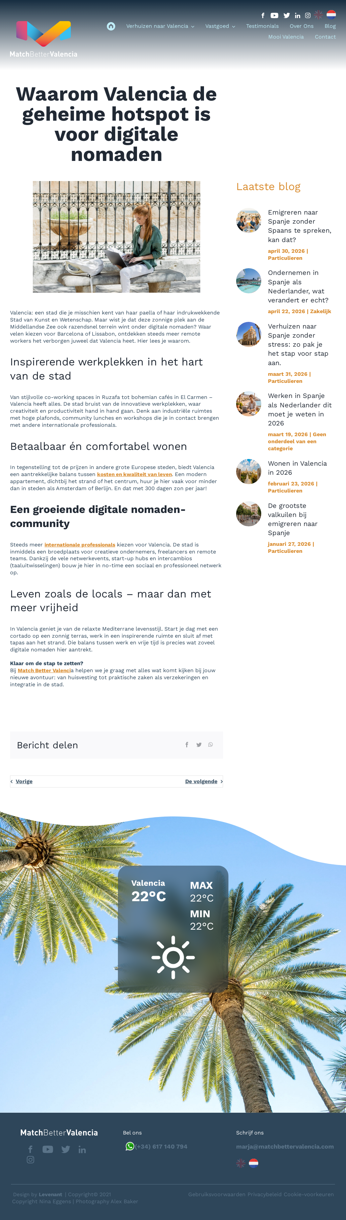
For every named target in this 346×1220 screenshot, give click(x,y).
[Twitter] (199, 745)
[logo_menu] (43, 23)
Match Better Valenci (45, 670)
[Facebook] (187, 745)
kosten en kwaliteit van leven (136, 474)
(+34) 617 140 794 (161, 1146)
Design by (38, 1194)
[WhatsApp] (210, 745)
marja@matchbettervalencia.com (285, 1146)
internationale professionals (82, 544)
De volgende (201, 781)
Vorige (24, 781)
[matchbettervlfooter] (53, 1132)
